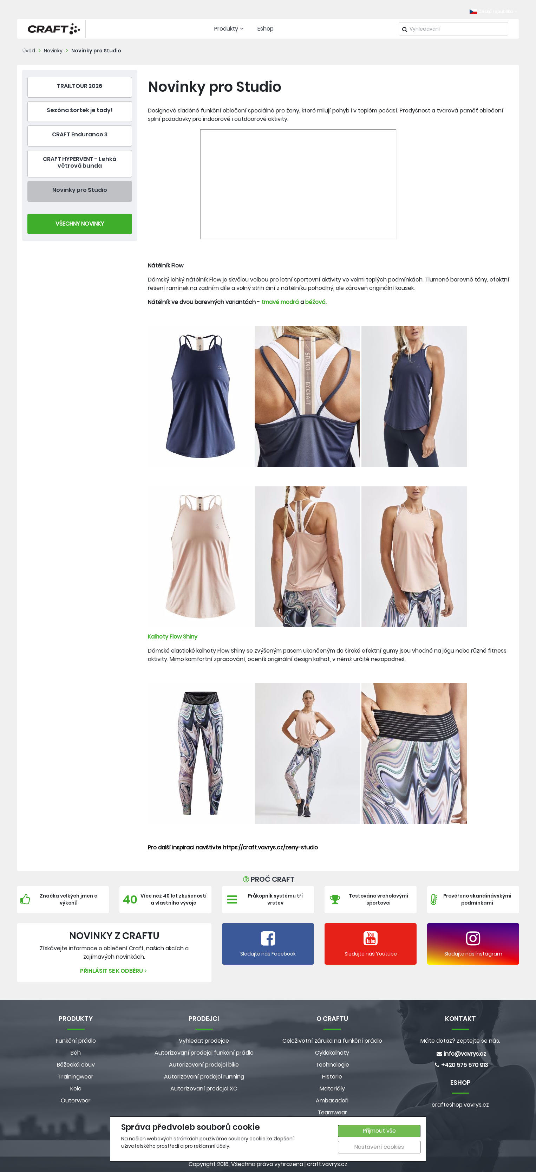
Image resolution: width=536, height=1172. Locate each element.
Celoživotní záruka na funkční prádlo (332, 1041)
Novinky (53, 50)
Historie (332, 1077)
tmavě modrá (280, 302)
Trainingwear (75, 1077)
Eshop (265, 29)
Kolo (75, 1088)
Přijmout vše (379, 1131)
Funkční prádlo (76, 1041)
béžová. (316, 302)
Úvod (28, 50)
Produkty (229, 29)
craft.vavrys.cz (327, 1164)
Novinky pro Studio (96, 50)
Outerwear (76, 1100)
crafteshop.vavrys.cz (460, 1105)
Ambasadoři (332, 1100)
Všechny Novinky (79, 224)
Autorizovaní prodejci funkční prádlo (204, 1053)
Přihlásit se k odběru (114, 971)
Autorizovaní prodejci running (204, 1077)
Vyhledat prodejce (204, 1041)
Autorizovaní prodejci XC (203, 1088)
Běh (76, 1053)
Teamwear (332, 1112)
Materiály (332, 1088)
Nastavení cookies (379, 1147)
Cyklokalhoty (332, 1053)
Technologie (332, 1065)
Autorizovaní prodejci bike (204, 1065)
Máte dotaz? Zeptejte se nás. (460, 1041)
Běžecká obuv (76, 1065)
